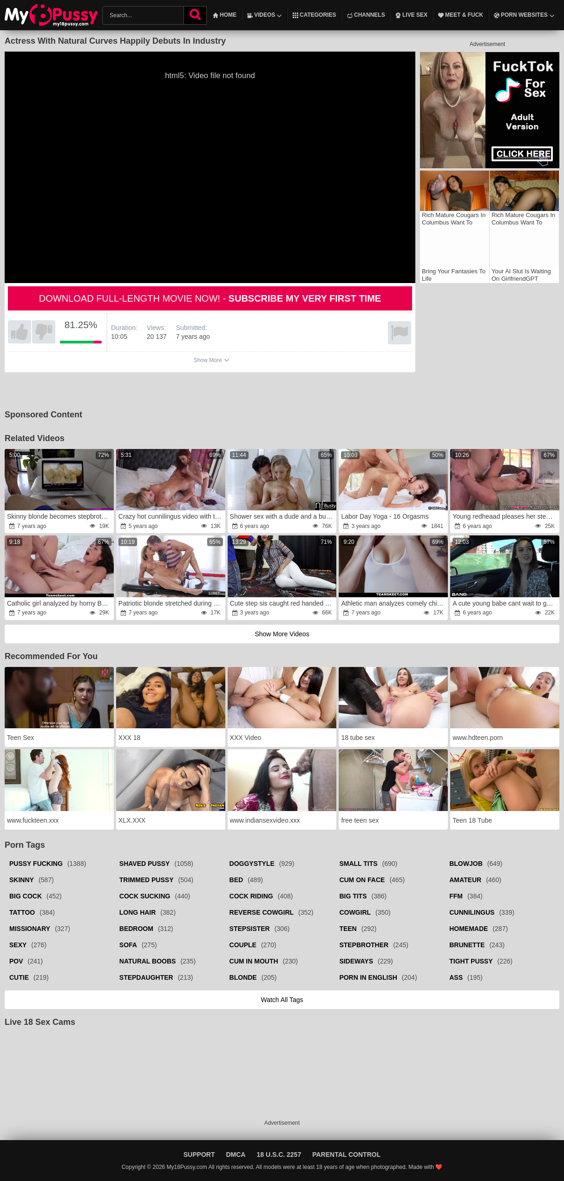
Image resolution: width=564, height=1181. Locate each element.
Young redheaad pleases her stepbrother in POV (505, 516)
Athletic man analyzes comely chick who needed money (393, 603)
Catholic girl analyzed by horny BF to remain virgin (59, 603)
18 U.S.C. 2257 (278, 1154)
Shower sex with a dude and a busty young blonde (282, 516)
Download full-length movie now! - (210, 298)
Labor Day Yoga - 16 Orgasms (384, 516)
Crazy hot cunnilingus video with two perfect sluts (171, 516)
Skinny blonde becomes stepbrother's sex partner (59, 516)
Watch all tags (282, 999)
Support (199, 1154)
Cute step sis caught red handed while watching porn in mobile (282, 603)
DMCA (235, 1154)
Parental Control (346, 1154)
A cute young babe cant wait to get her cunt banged (505, 603)
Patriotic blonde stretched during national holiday (171, 603)
